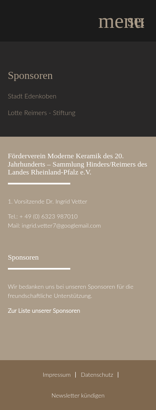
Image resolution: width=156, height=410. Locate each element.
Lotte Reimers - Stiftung (41, 112)
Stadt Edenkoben (32, 96)
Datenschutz (97, 374)
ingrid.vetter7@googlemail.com (61, 225)
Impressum (57, 374)
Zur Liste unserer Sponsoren (44, 310)
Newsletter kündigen (78, 395)
